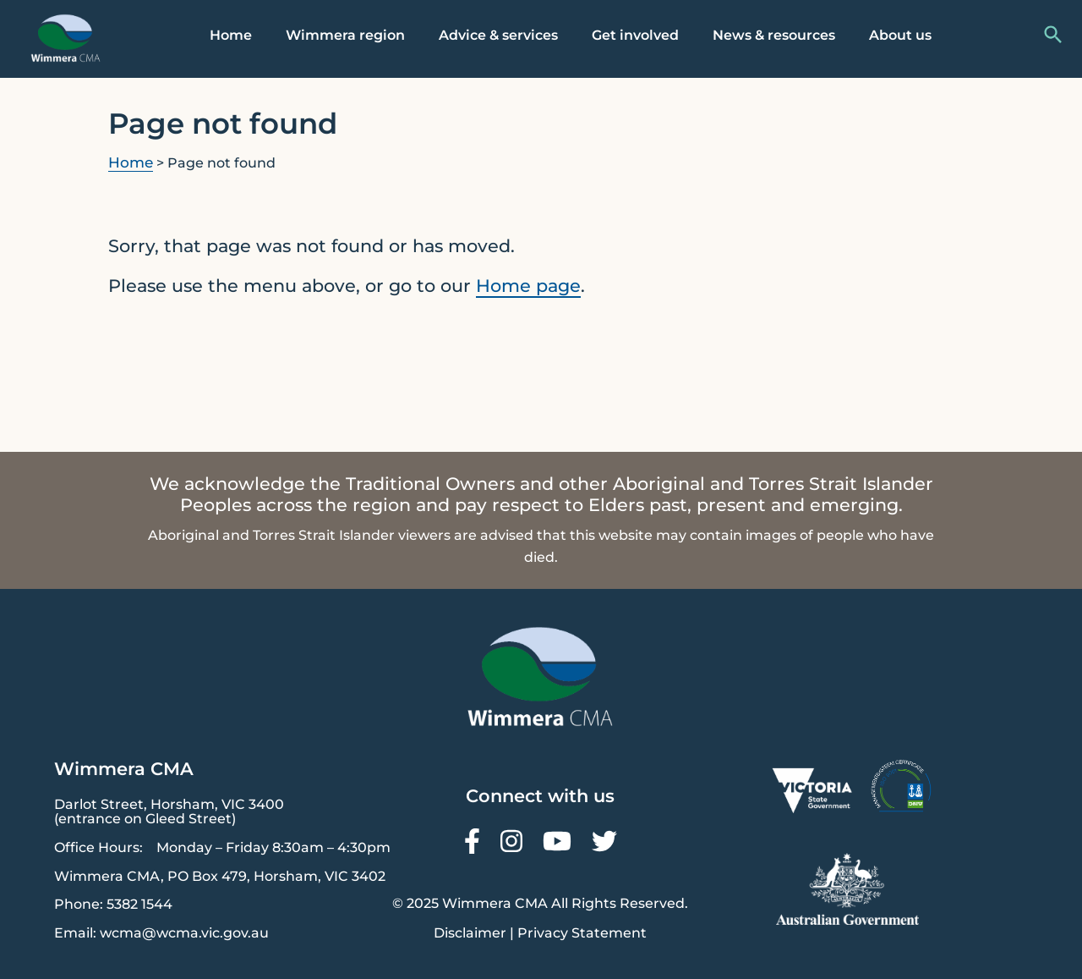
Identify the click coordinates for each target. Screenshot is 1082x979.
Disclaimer (470, 933)
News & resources (774, 35)
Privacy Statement (582, 933)
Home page (528, 285)
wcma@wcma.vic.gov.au (184, 933)
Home (231, 35)
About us (900, 35)
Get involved (635, 35)
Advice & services (498, 35)
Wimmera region (345, 35)
